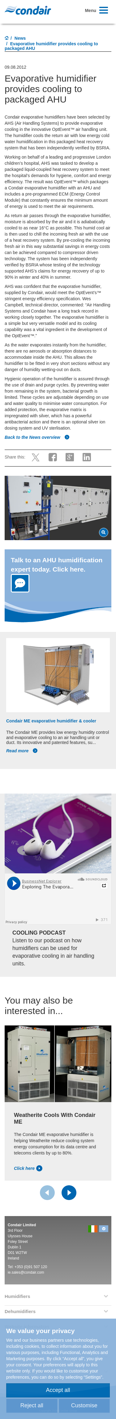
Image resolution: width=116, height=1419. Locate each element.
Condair (28, 10)
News (20, 38)
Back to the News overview (37, 437)
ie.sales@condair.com (26, 1272)
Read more (22, 750)
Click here (28, 1168)
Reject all (31, 1405)
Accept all (58, 1390)
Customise (84, 1405)
